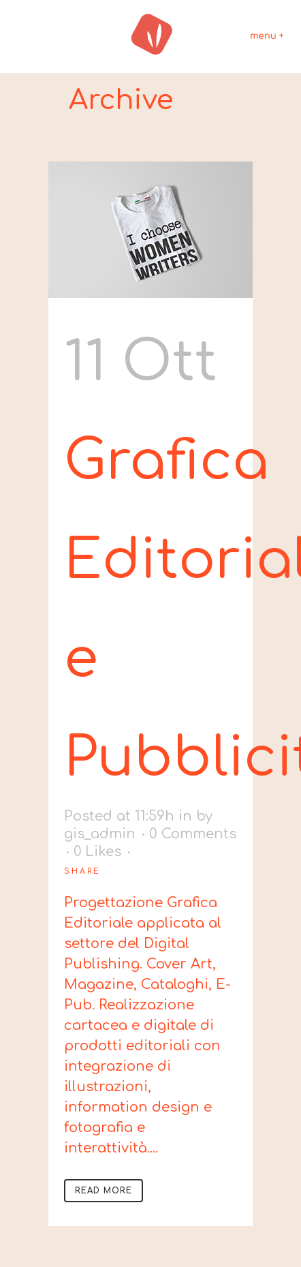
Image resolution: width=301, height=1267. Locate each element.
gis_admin (100, 834)
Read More (103, 1190)
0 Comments (192, 834)
